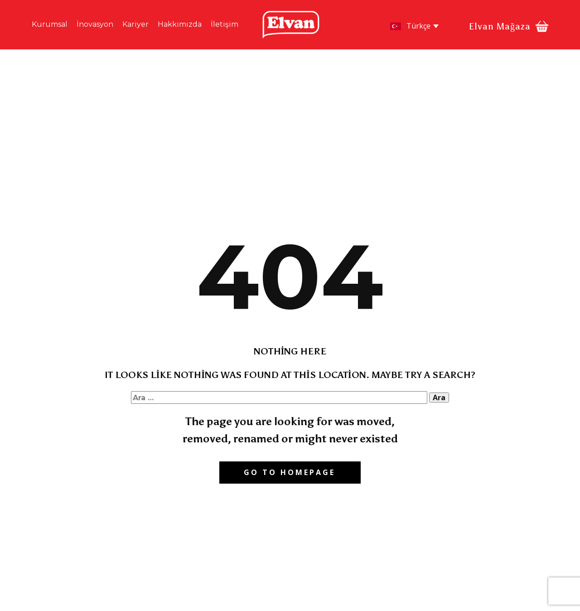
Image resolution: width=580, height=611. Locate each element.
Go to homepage (289, 472)
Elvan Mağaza (500, 26)
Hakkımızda (180, 24)
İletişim (224, 24)
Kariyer (135, 24)
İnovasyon (95, 24)
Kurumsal (50, 24)
